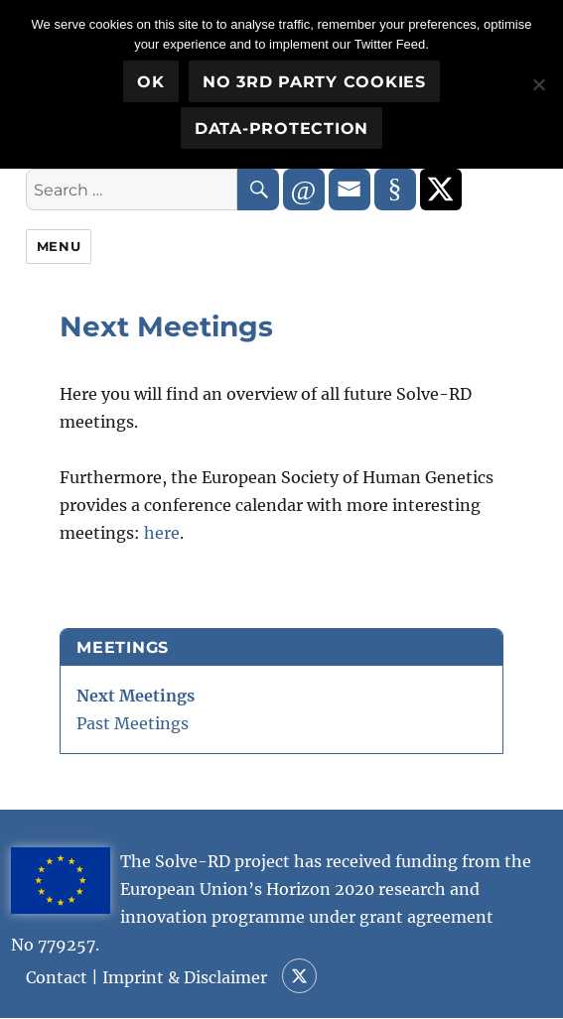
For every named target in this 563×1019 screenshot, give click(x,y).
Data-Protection (281, 128)
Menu (58, 246)
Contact (56, 977)
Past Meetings (132, 723)
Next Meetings (135, 695)
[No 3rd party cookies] (538, 84)
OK (151, 81)
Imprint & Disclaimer (184, 977)
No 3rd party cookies (314, 81)
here (162, 533)
